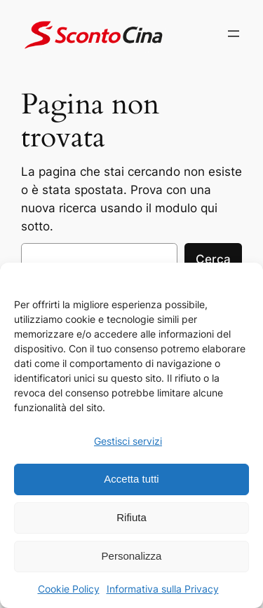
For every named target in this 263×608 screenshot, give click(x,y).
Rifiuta (131, 517)
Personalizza (132, 556)
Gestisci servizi (128, 441)
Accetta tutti (131, 479)
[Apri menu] (233, 33)
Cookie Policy (69, 589)
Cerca (213, 259)
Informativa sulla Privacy (163, 589)
